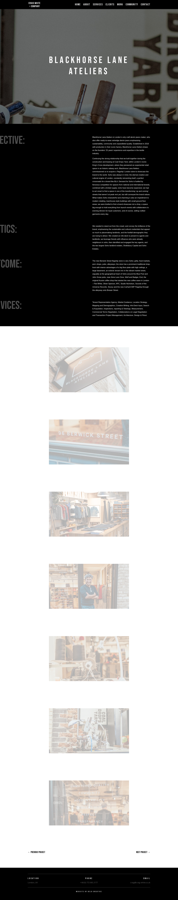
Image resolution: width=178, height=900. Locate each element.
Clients (110, 5)
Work (120, 5)
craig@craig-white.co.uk (140, 882)
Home (78, 5)
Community (132, 5)
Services (98, 5)
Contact (145, 5)
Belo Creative (95, 892)
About (86, 5)
